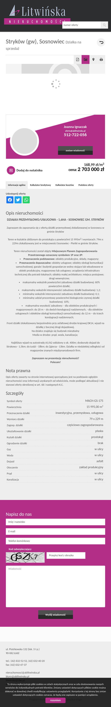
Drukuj (101, 59)
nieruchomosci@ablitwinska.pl (23, 672)
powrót (101, 42)
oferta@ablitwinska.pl (75, 131)
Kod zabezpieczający (20, 549)
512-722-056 (75, 134)
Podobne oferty (86, 185)
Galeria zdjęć (85, 59)
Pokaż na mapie (93, 59)
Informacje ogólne (16, 185)
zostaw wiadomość (75, 150)
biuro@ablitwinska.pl (17, 676)
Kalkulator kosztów (65, 185)
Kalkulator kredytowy (40, 185)
